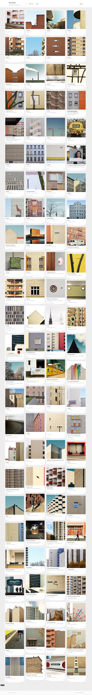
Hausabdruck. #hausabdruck (32, 674)
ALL (8, 34)
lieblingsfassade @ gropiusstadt (74, 596)
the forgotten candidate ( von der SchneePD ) (77, 165)
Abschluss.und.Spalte (10, 623)
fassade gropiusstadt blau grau (53, 568)
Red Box (69, 461)
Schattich (29, 513)
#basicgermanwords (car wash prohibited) (76, 649)
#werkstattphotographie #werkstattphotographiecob (73, 111)
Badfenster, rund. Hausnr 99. (52, 298)
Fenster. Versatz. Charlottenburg (74, 435)
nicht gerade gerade (72, 84)
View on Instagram (9, 330)
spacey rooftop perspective (32, 594)
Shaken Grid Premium (72, 692)
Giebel (7, 516)
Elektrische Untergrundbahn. (52, 379)
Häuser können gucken (51, 649)
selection (39, 3)
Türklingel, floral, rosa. (51, 272)
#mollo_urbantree (9, 110)
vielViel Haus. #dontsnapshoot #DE (13, 489)
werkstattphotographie (10, 137)
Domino (7, 462)
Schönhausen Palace (10, 381)
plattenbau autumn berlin (52, 541)
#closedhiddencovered (31, 352)
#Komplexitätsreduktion (11, 245)
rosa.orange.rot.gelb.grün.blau (73, 381)
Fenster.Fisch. (70, 515)
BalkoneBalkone (50, 487)
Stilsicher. (8, 650)
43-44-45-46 (49, 245)
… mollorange (9, 298)
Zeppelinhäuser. (9, 84)
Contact (45, 3)
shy (27, 460)
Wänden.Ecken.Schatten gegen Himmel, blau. (56, 460)
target (69, 623)
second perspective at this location (13, 354)
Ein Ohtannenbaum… (72, 354)
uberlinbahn (49, 675)
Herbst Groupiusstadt (51, 622)
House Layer (29, 621)
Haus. (69, 220)
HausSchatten (70, 488)
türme (48, 325)
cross (69, 676)
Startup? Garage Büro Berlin (52, 595)
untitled (28, 30)
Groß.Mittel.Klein (50, 218)
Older (2, 685)
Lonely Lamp (8, 542)
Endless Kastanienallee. (31, 540)
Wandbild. (29, 218)
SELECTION (72, 61)
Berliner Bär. (49, 191)
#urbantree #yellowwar (72, 273)
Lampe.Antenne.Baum (31, 191)
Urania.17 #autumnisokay (32, 648)
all (33, 3)
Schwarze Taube (30, 486)
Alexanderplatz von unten (11, 596)
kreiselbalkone (29, 567)
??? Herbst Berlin (71, 569)
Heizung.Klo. (8, 677)
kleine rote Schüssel (51, 514)
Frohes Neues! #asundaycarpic (74, 247)
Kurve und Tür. (9, 435)
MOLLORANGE (20, 3)
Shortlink (23, 34)
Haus (28, 379)
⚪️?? (48, 352)
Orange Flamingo (71, 542)
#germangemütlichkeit (10, 569)
